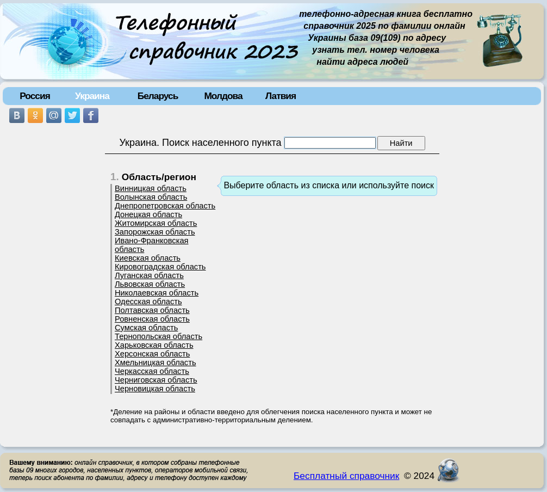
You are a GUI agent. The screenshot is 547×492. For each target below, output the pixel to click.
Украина (92, 95)
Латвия (280, 95)
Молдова (223, 95)
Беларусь (158, 95)
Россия (35, 95)
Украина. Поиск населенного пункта (200, 142)
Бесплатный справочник (346, 475)
